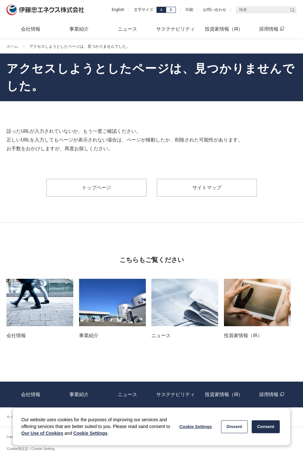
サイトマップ (206, 187)
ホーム (12, 46)
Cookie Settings (90, 433)
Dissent (234, 426)
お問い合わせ (214, 9)
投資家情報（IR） (224, 394)
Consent (265, 426)
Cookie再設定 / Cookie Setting (31, 449)
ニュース (127, 394)
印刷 (189, 9)
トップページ (96, 187)
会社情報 (30, 394)
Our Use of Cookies (42, 433)
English (118, 9)
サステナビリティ (175, 394)
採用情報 (272, 394)
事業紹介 (79, 394)
